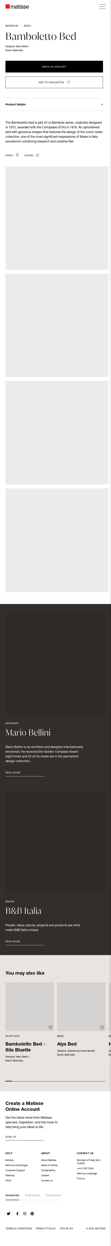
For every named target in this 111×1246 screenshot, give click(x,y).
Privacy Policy (46, 1229)
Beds (27, 26)
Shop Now (12, 1036)
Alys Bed (67, 1044)
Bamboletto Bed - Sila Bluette (25, 1047)
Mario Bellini (22, 46)
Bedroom (11, 26)
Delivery (9, 1161)
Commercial (53, 1195)
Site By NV (66, 1229)
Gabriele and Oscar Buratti (81, 1051)
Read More (12, 773)
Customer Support (15, 1171)
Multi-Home (32, 1195)
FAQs (8, 1181)
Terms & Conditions (18, 1229)
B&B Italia (18, 50)
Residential (12, 1195)
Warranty (10, 1176)
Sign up (10, 1137)
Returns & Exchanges (16, 1166)
